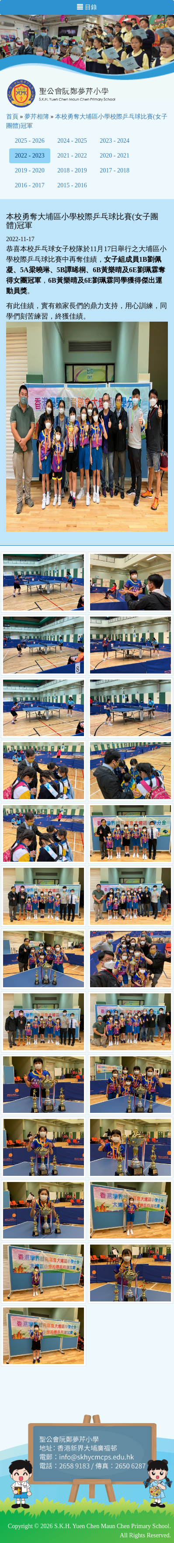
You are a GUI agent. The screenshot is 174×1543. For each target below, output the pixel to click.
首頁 (12, 116)
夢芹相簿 (36, 116)
